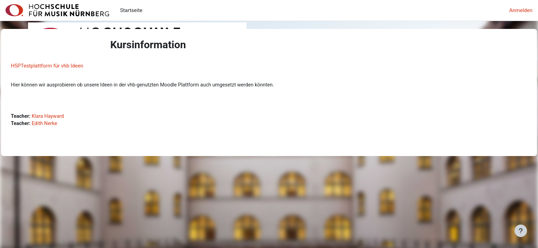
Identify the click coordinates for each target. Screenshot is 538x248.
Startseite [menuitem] (131, 10)
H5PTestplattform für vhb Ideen (62, 66)
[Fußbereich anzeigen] (521, 231)
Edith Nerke (61, 125)
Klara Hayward (64, 117)
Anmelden (520, 10)
